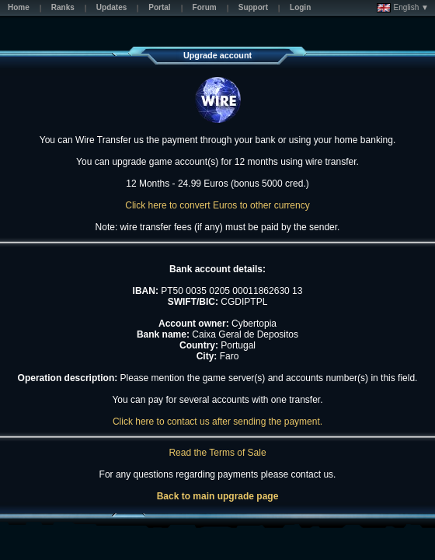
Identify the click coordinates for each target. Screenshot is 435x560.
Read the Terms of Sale (217, 452)
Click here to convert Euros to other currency (217, 205)
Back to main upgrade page (218, 496)
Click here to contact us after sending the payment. (217, 421)
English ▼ (403, 7)
